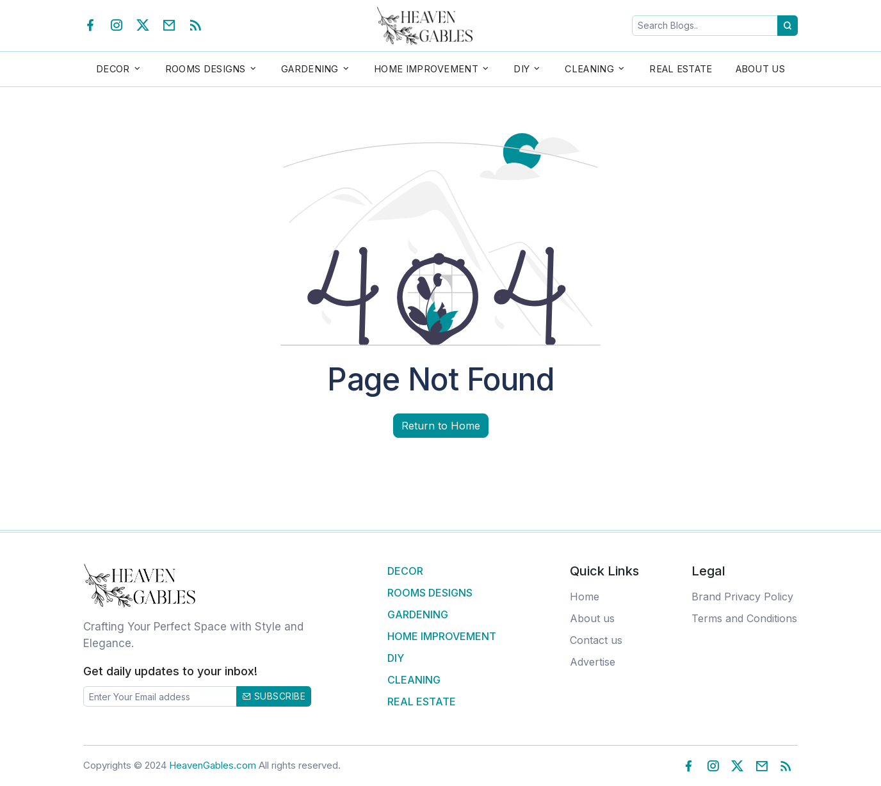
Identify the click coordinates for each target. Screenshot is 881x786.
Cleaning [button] (589, 68)
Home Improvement (441, 636)
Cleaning (413, 679)
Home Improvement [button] (426, 68)
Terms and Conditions (744, 618)
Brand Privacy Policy (742, 596)
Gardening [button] (310, 68)
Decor (405, 571)
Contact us (596, 640)
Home (584, 596)
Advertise (592, 661)
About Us (760, 68)
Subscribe (274, 696)
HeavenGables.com (212, 765)
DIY (395, 658)
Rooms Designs (430, 592)
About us (592, 618)
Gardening (417, 614)
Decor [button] (113, 68)
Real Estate (680, 68)
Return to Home (440, 425)
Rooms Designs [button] (205, 68)
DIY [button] (521, 68)
